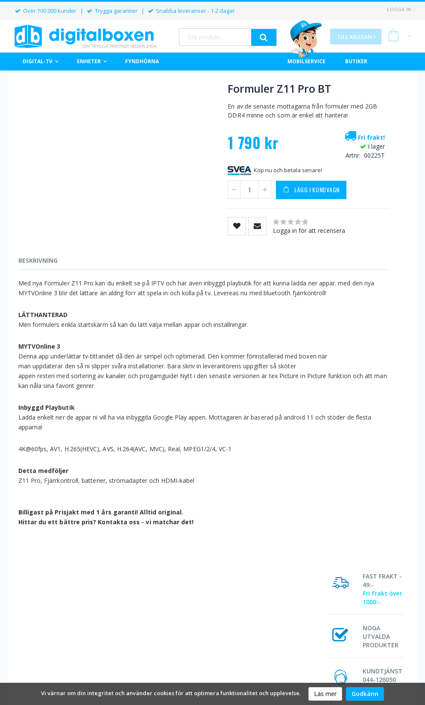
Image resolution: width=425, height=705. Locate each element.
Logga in (399, 9)
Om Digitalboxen (215, 636)
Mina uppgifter (139, 647)
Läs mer (325, 694)
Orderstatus (135, 636)
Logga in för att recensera (265, 241)
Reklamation (285, 647)
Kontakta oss (360, 647)
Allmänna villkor (289, 636)
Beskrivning (38, 271)
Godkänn (365, 694)
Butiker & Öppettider (220, 647)
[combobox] (215, 37)
